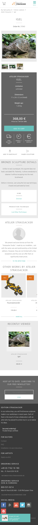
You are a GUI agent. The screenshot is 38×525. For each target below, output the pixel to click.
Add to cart (19, 129)
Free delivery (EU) (9, 139)
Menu (34, 3)
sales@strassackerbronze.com (13, 495)
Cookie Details (30, 518)
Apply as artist (6, 457)
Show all (19, 316)
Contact (3, 441)
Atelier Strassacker (6, 12)
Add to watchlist (10, 152)
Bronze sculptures (19, 10)
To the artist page (19, 261)
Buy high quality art (6, 10)
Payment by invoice (29, 138)
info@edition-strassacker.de (12, 475)
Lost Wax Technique (19, 212)
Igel (15, 12)
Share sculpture (27, 152)
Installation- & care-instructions (11, 448)
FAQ (2, 444)
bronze (19, 199)
